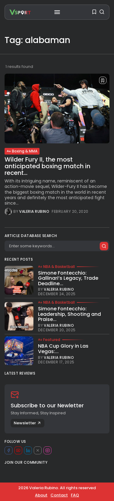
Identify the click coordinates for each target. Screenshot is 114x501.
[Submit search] (104, 246)
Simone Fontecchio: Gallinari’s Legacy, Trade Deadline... (68, 278)
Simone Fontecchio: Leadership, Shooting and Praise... (69, 314)
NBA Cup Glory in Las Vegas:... (63, 348)
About (41, 495)
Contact (59, 495)
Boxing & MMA (22, 151)
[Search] (57, 246)
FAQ (75, 495)
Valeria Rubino (34, 211)
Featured (49, 340)
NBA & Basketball (56, 267)
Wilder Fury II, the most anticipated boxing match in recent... (47, 166)
